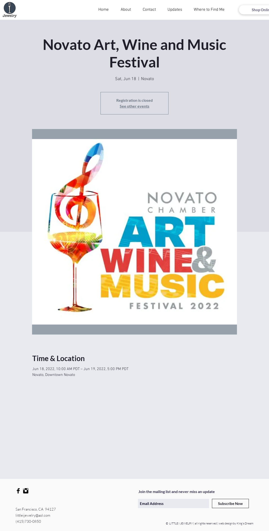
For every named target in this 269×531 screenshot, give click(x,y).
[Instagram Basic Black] (25, 491)
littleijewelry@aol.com (33, 515)
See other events (134, 106)
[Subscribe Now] (230, 503)
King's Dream (244, 523)
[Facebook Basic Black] (18, 491)
